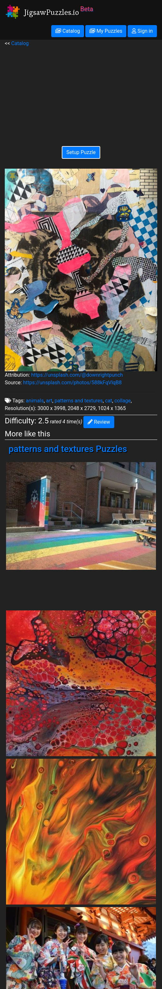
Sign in (142, 31)
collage (122, 401)
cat (108, 401)
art (49, 401)
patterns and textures (78, 401)
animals (35, 401)
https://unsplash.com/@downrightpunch (77, 375)
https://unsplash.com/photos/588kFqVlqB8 (72, 383)
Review (99, 422)
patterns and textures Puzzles (68, 449)
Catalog (67, 31)
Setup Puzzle (80, 152)
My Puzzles (105, 31)
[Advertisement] (81, 91)
